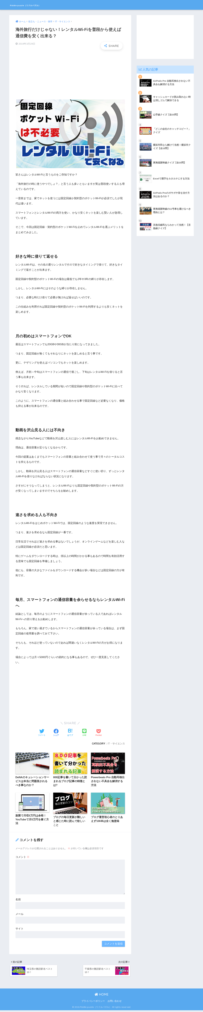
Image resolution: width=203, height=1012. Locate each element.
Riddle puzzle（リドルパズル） (38, 5)
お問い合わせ (115, 1002)
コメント (22, 857)
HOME (101, 996)
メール (19, 914)
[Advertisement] (70, 75)
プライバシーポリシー (93, 1002)
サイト (19, 929)
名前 (18, 900)
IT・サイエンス (116, 743)
